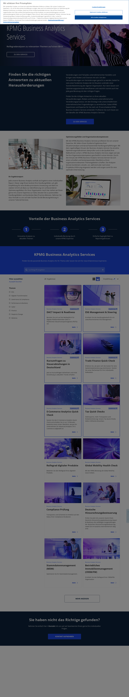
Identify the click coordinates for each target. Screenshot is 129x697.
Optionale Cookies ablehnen (99, 12)
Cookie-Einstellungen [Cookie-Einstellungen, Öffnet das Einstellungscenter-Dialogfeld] (98, 7)
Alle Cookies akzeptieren (98, 17)
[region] (64, 12)
